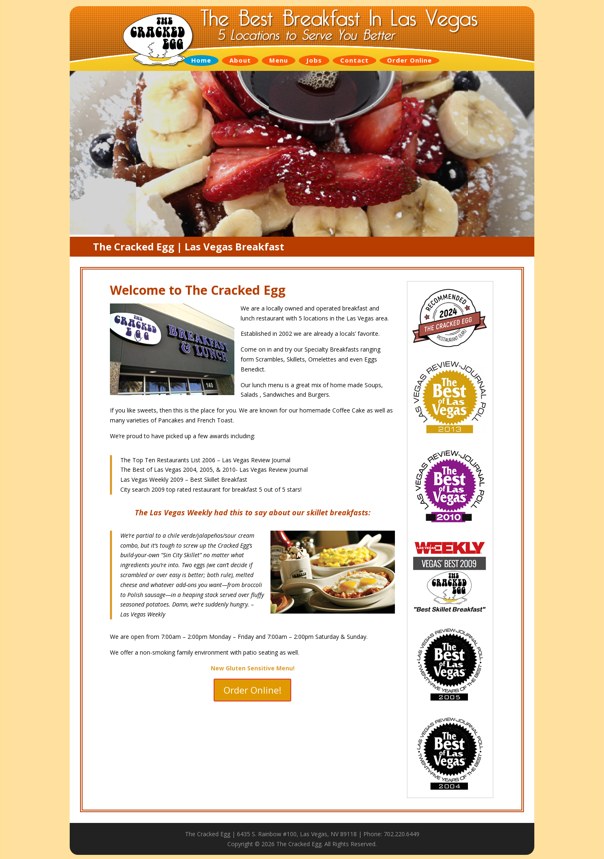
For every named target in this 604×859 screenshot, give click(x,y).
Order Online (409, 60)
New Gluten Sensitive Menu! (253, 668)
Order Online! (252, 690)
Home (201, 60)
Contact (354, 60)
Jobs (314, 60)
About (240, 60)
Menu (278, 60)
